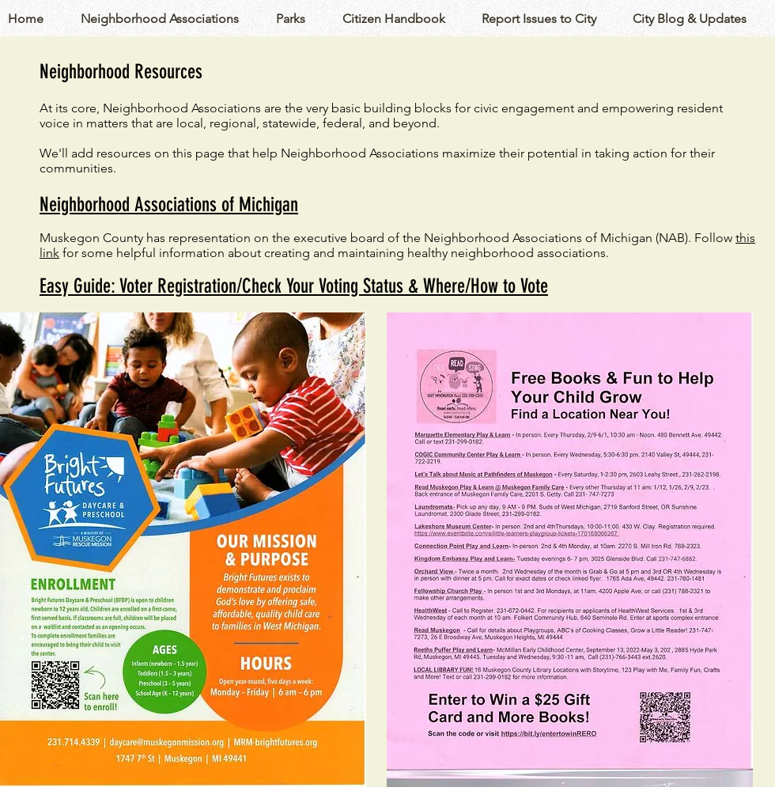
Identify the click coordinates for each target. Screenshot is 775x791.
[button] (170, 19)
